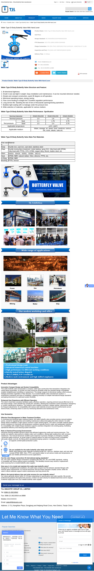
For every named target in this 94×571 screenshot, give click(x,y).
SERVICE (85, 18)
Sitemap (68, 2)
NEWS (44, 18)
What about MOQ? (45, 550)
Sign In (55, 2)
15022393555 (11, 499)
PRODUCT (31, 18)
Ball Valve (82, 11)
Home (4, 22)
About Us (33, 565)
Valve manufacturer (25, 530)
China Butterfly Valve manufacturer (22, 2)
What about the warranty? (47, 547)
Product (39, 565)
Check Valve (25, 543)
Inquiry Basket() (77, 2)
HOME (6, 18)
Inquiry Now (51, 565)
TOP (6, 455)
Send (84, 555)
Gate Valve (76, 11)
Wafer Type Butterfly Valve (22, 22)
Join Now (61, 2)
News (44, 565)
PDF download (83, 73)
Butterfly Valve (89, 11)
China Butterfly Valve (6, 2)
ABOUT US (18, 18)
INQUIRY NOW (56, 18)
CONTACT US (72, 18)
